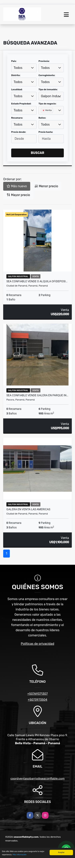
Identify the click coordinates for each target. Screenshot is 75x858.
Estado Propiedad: (21, 103)
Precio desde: (18, 132)
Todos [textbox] (18, 68)
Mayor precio (18, 195)
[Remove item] (43, 110)
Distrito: (15, 75)
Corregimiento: (47, 75)
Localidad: (16, 89)
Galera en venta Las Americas (28, 509)
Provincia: (44, 61)
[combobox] (24, 67)
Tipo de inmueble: (48, 89)
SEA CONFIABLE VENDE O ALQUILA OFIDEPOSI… (36, 281)
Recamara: (17, 118)
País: (13, 61)
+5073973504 (37, 699)
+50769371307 (37, 694)
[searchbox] (42, 116)
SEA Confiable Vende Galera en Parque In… (37, 395)
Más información (19, 855)
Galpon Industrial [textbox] (51, 96)
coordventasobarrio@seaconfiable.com (37, 778)
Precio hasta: (46, 132)
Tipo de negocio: (47, 103)
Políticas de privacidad (37, 644)
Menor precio (46, 186)
